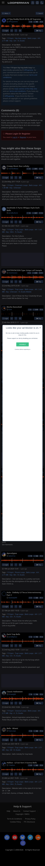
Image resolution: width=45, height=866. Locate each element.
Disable (22, 344)
